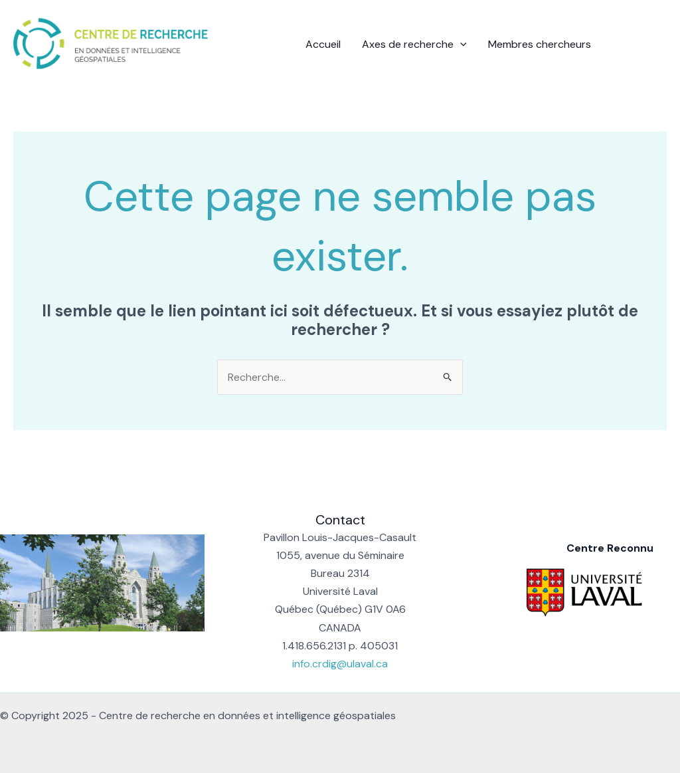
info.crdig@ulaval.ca (340, 664)
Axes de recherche (414, 44)
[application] (460, 44)
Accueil (323, 44)
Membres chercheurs (539, 44)
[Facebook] (621, 45)
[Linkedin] (641, 45)
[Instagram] (661, 45)
